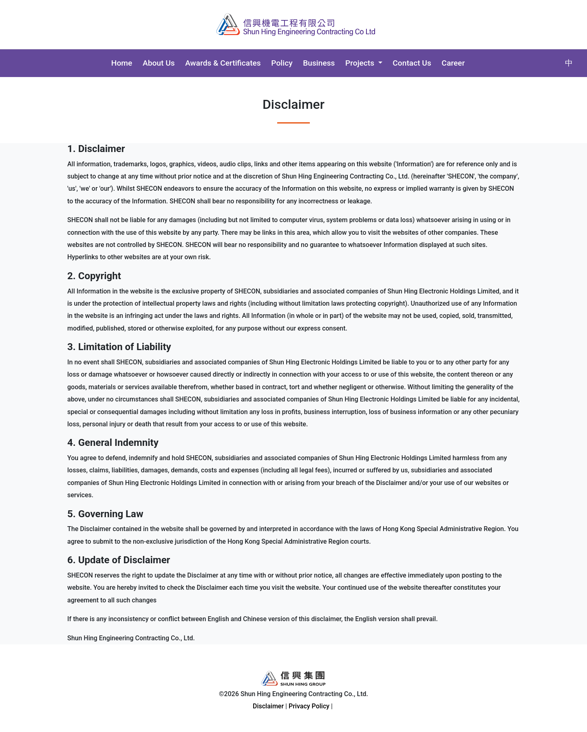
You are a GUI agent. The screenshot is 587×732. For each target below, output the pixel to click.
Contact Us (412, 63)
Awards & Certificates (223, 63)
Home (121, 63)
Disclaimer (268, 706)
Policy (281, 63)
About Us (159, 63)
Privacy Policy (309, 706)
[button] (363, 63)
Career (453, 63)
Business (319, 63)
